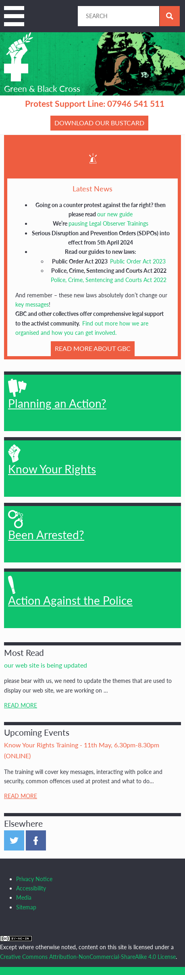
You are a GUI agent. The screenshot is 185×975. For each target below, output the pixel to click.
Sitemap (26, 907)
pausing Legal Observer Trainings (108, 223)
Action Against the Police (70, 591)
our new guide (115, 214)
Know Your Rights (52, 460)
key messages (32, 304)
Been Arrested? (46, 525)
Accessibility (31, 888)
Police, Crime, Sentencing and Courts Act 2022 (108, 279)
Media (23, 897)
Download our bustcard (99, 123)
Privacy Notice (34, 878)
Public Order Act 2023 (138, 261)
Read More (20, 705)
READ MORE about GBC (93, 348)
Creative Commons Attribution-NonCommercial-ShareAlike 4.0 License (88, 956)
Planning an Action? (57, 394)
